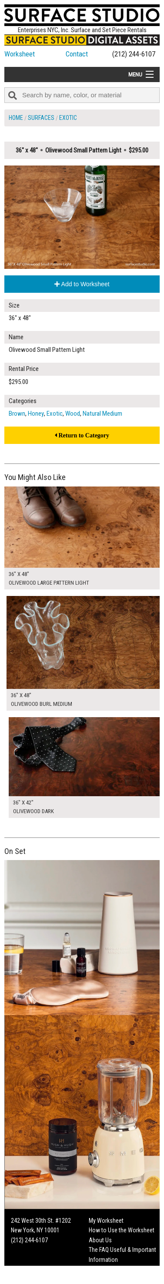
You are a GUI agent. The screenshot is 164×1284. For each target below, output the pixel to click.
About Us (100, 1240)
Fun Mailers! (103, 1269)
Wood (72, 413)
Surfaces (41, 117)
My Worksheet (106, 1220)
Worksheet (19, 54)
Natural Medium (102, 413)
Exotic (68, 117)
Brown (17, 413)
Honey (36, 413)
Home (16, 117)
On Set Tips (103, 1278)
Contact (77, 54)
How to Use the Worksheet (121, 1230)
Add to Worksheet (81, 284)
